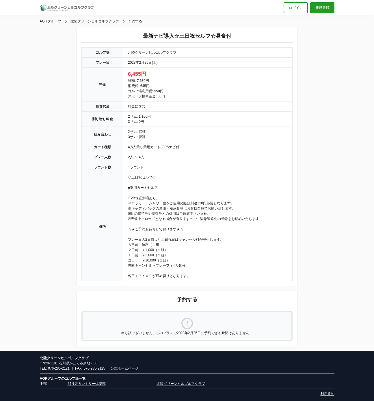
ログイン (296, 8)
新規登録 (322, 8)
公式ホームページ (124, 368)
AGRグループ (50, 21)
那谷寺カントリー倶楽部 (87, 384)
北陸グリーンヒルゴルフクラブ (94, 21)
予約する (135, 21)
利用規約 (327, 394)
